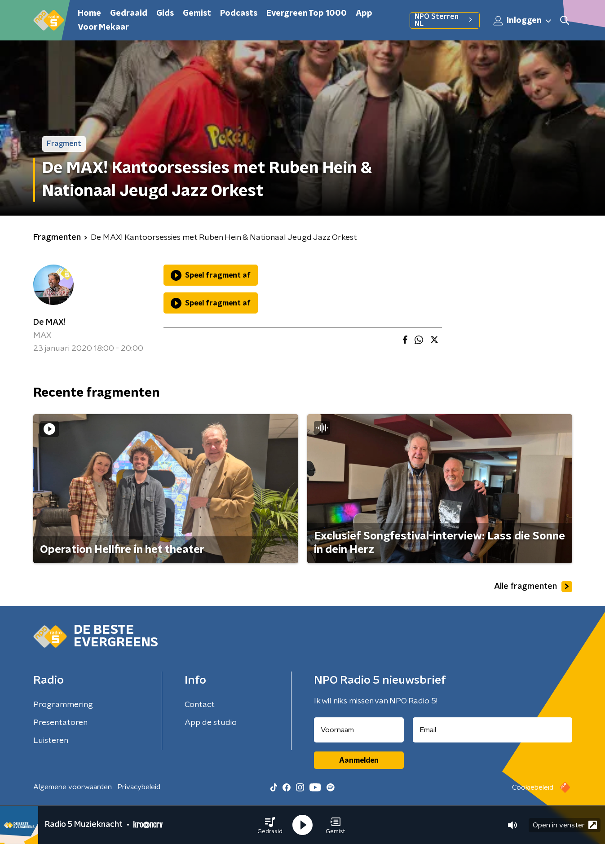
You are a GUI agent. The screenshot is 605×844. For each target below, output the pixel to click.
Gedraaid (128, 13)
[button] (270, 825)
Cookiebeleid (532, 787)
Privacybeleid (138, 787)
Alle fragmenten (533, 586)
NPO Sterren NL (444, 20)
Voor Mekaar (103, 27)
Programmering (63, 705)
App (364, 13)
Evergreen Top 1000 (306, 13)
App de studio (211, 723)
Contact (200, 705)
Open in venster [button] (565, 825)
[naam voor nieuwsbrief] (359, 729)
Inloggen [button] (522, 21)
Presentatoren (60, 723)
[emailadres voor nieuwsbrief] (492, 729)
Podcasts (238, 13)
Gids (165, 13)
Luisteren (50, 741)
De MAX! (49, 322)
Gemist (197, 13)
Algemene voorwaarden (72, 787)
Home (89, 13)
